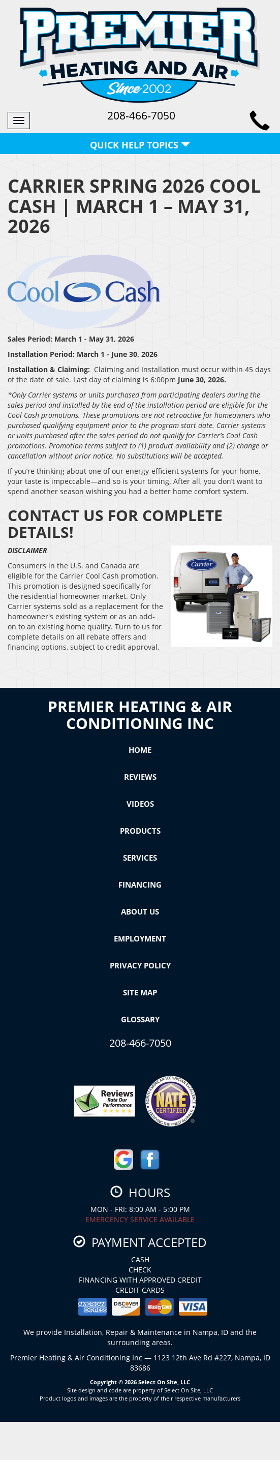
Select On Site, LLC (164, 1382)
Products (140, 831)
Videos (140, 804)
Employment (140, 938)
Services (140, 858)
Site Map (140, 992)
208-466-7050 (140, 1043)
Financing (140, 884)
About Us (140, 911)
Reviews (140, 777)
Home (140, 750)
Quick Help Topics (140, 145)
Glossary (140, 1019)
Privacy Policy (140, 965)
